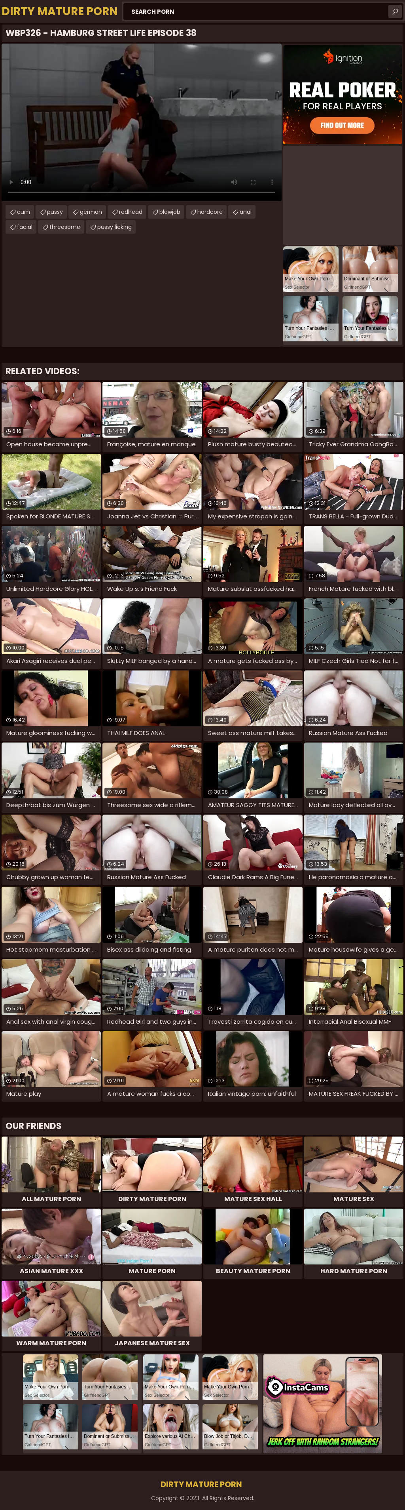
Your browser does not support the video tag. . (142, 122)
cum (23, 212)
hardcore (210, 212)
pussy (55, 212)
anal (246, 212)
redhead (130, 212)
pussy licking (114, 227)
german (91, 212)
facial (24, 227)
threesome (64, 227)
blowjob (169, 212)
